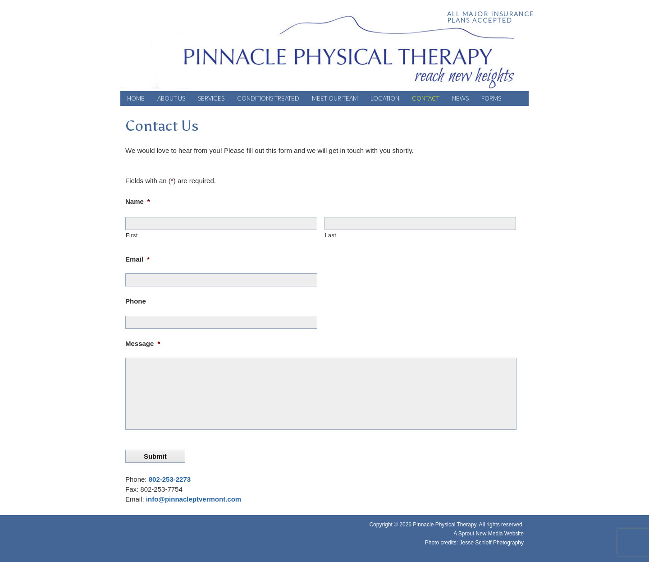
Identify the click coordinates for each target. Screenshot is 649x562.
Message (142, 343)
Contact (425, 98)
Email (137, 259)
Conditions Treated (268, 98)
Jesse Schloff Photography (491, 542)
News (460, 98)
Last (331, 235)
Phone (135, 301)
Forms (491, 98)
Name (137, 201)
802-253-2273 (170, 479)
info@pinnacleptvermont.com (193, 499)
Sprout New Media (480, 533)
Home (136, 98)
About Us (171, 98)
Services (211, 98)
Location (384, 98)
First (132, 235)
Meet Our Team (335, 98)
